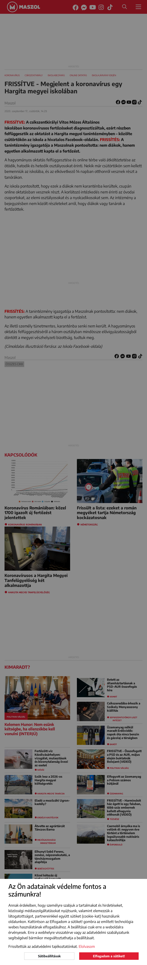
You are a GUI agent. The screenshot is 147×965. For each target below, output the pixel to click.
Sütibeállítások (49, 956)
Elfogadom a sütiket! (109, 956)
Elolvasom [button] (87, 946)
